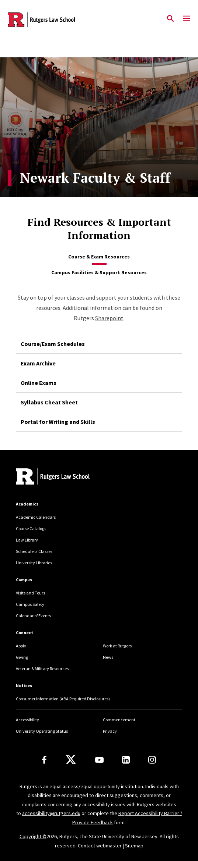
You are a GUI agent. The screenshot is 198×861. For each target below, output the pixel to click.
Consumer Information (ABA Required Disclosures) (63, 698)
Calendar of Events (33, 615)
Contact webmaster (100, 845)
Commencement (119, 719)
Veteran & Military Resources (42, 668)
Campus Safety (30, 604)
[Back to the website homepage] (41, 20)
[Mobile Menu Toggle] (186, 19)
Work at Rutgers (117, 646)
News (108, 657)
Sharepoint (109, 318)
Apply (21, 646)
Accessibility (27, 719)
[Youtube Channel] (99, 760)
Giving (22, 657)
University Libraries (34, 562)
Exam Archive (38, 363)
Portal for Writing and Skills (58, 421)
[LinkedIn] (126, 760)
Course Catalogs (31, 528)
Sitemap (134, 845)
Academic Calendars (36, 517)
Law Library (27, 540)
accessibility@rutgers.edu (51, 813)
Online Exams (38, 382)
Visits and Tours (30, 593)
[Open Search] (170, 19)
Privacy (110, 731)
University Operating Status (42, 731)
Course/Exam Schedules (53, 343)
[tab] (99, 257)
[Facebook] (44, 760)
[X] (71, 760)
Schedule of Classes (34, 551)
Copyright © (33, 836)
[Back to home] (65, 477)
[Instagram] (152, 760)
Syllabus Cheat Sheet (49, 402)
